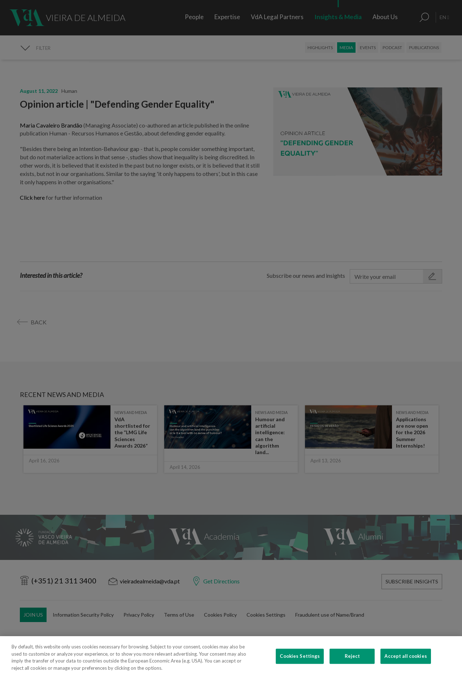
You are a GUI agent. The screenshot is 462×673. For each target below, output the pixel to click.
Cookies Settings (300, 661)
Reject (352, 661)
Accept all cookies (405, 661)
